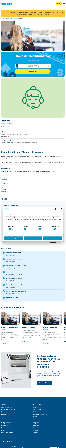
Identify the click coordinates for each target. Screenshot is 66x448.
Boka (58, 3)
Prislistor (35, 412)
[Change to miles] (55, 242)
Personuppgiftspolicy (7, 432)
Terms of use (53, 244)
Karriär (35, 416)
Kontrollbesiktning (6, 407)
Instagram (36, 425)
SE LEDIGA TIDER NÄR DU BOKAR (38, 14)
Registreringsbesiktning (8, 409)
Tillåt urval (33, 238)
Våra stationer (9, 18)
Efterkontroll (4, 412)
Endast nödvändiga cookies (13, 238)
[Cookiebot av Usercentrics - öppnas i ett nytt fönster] (56, 209)
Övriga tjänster (5, 414)
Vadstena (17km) (28, 328)
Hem (3, 18)
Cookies (3, 435)
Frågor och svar (5, 427)
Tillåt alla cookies (52, 238)
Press (2, 430)
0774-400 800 (5, 183)
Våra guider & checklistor (40, 414)
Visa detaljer (56, 234)
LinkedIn (35, 432)
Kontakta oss (5, 425)
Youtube (35, 430)
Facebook (35, 427)
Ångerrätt (35, 419)
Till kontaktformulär (6, 441)
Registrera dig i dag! (44, 382)
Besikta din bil (37, 407)
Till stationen (4, 343)
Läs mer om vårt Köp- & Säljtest (14, 274)
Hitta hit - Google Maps (11, 205)
